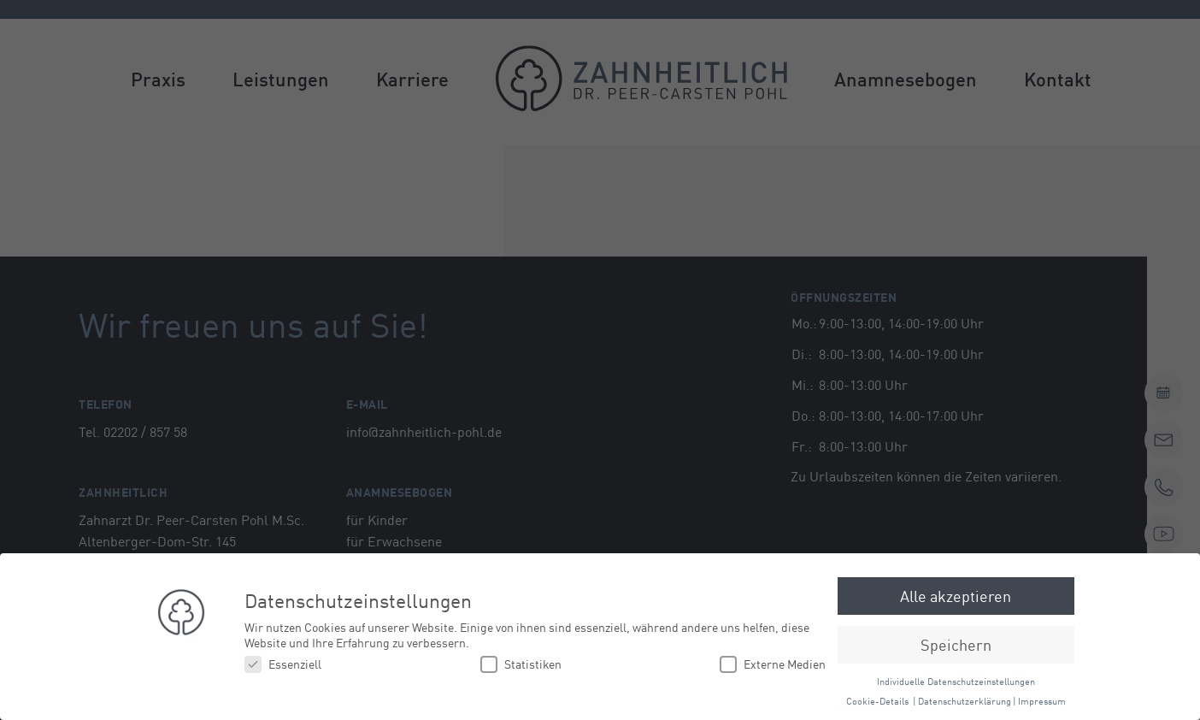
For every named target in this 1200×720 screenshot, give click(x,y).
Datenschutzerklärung (964, 700)
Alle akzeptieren (955, 595)
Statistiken (521, 664)
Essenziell (282, 664)
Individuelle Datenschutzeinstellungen (956, 680)
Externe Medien (773, 664)
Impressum (1042, 700)
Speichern (956, 644)
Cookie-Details (877, 700)
